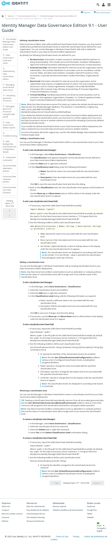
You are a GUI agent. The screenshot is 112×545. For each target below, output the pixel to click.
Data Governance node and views (8, 59)
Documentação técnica (27, 16)
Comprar (5, 510)
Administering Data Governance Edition (9, 74)
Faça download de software (38, 510)
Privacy (76, 536)
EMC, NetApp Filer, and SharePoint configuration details (9, 146)
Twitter (89, 514)
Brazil (101, 525)
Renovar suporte (59, 506)
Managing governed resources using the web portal (9, 111)
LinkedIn (90, 517)
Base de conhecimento (36, 506)
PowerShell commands (9, 158)
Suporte (11, 16)
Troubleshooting (10, 134)
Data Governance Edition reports (9, 125)
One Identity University (36, 517)
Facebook (91, 506)
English (99, 531)
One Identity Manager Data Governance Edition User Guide (9, 44)
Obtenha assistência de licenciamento (68, 510)
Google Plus (92, 510)
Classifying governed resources (9, 98)
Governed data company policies (9, 179)
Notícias (5, 521)
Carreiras (5, 517)
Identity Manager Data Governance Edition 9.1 (58, 16)
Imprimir (87, 12)
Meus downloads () (103, 12)
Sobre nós (6, 506)
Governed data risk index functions (9, 190)
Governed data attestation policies (9, 168)
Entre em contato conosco (12, 514)
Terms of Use (62, 536)
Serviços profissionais (35, 521)
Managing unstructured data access (8, 87)
